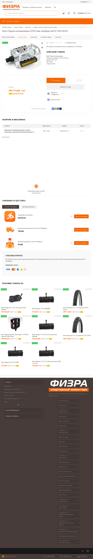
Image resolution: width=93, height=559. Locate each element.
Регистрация (9, 2)
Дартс (5, 402)
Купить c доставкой (81, 216)
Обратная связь (8, 556)
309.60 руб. (11, 339)
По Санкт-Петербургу (10, 207)
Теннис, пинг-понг (9, 395)
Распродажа (7, 386)
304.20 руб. (73, 339)
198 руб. (41, 366)
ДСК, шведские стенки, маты (12, 398)
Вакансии (48, 7)
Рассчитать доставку (38, 109)
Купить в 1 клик (65, 87)
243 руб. (41, 312)
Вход (3, 2)
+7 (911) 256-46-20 (63, 506)
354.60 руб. (11, 312)
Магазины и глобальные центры (32, 7)
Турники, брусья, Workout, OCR (12, 389)
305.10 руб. (73, 312)
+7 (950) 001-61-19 (63, 410)
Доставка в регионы (29, 207)
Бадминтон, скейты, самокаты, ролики (14, 392)
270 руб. (10, 366)
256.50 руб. (42, 339)
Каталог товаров (10, 21)
